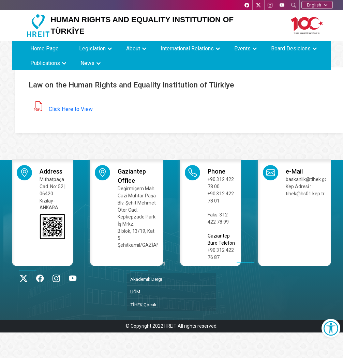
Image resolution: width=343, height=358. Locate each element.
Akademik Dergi (146, 279)
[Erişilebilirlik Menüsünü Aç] (331, 328)
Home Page (44, 48)
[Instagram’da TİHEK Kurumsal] (270, 5)
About (133, 48)
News (87, 63)
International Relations (187, 48)
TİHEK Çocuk (143, 304)
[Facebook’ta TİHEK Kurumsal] (246, 5)
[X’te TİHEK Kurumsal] (258, 5)
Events (242, 48)
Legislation (92, 48)
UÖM (135, 291)
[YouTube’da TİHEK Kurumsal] (282, 5)
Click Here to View (71, 109)
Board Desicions (291, 48)
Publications (45, 63)
